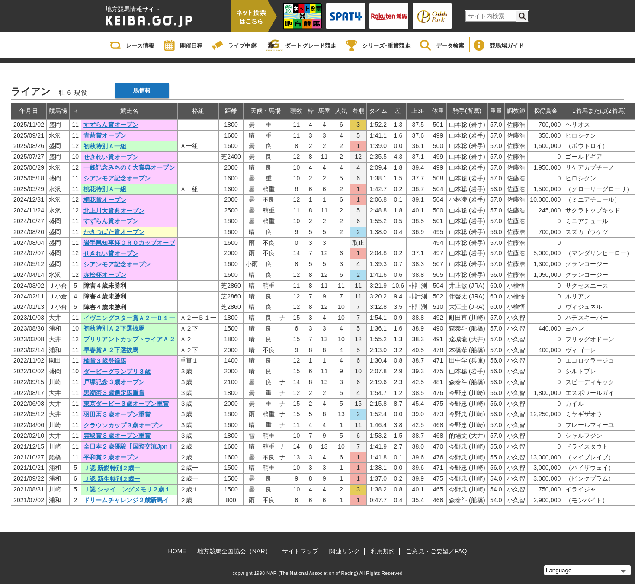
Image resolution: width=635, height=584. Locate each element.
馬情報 (141, 90)
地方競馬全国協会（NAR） (234, 551)
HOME (177, 551)
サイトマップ (300, 551)
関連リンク (344, 551)
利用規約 (383, 551)
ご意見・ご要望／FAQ (436, 551)
